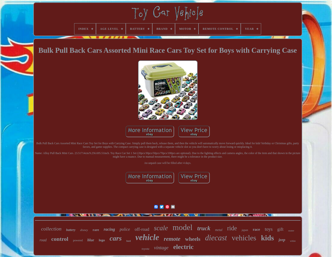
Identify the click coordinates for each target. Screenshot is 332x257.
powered (78, 240)
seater (291, 230)
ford (128, 241)
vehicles (244, 238)
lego (102, 240)
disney (84, 230)
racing (109, 229)
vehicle (147, 237)
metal (218, 230)
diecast (216, 238)
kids (267, 238)
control (59, 239)
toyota (145, 248)
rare (96, 230)
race (256, 229)
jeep (282, 240)
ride (232, 228)
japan (245, 230)
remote (172, 239)
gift (280, 229)
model (183, 227)
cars (116, 238)
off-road (142, 229)
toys (268, 229)
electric (183, 246)
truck (203, 228)
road (43, 240)
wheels (192, 239)
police (125, 229)
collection (51, 229)
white (293, 240)
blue (91, 240)
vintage (161, 247)
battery (71, 230)
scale (161, 228)
